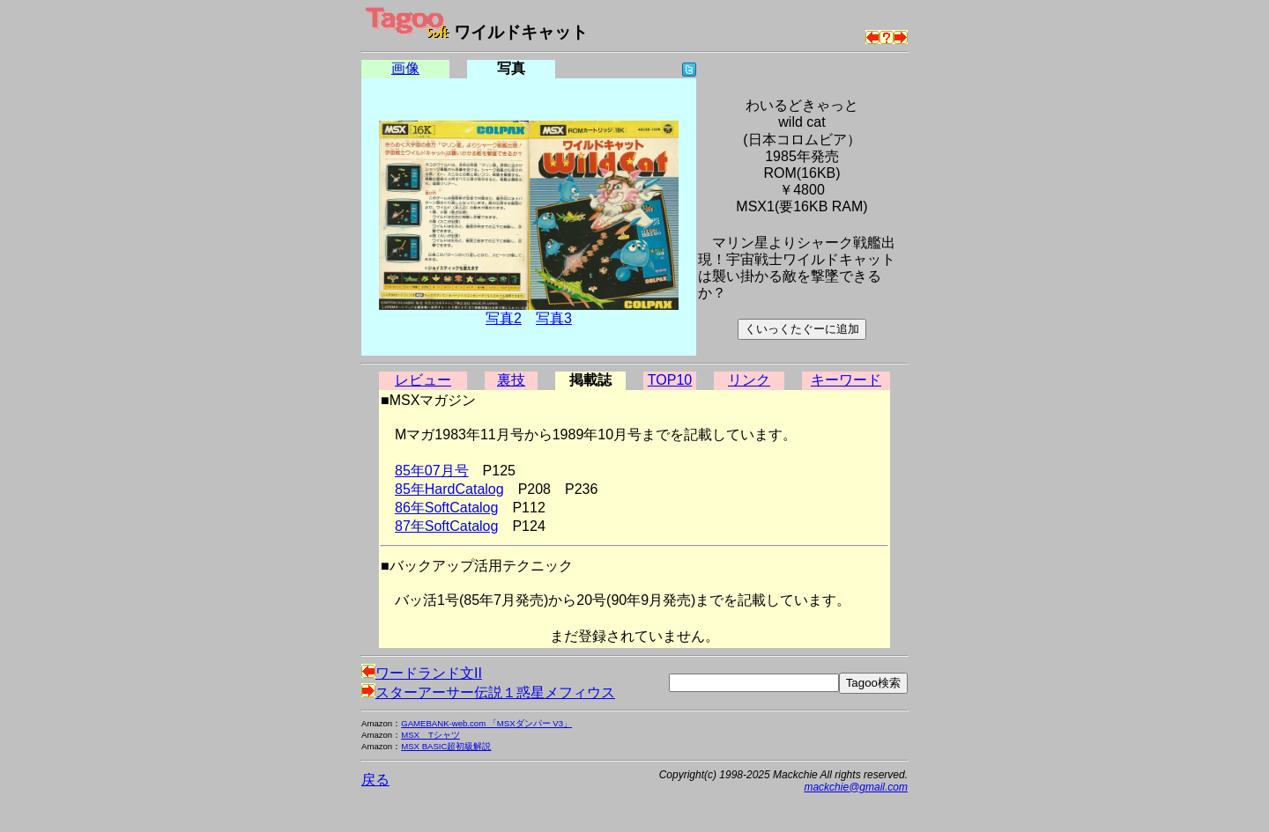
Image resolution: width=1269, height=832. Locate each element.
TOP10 (670, 379)
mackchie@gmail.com (856, 787)
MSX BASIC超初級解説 (446, 746)
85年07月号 (432, 470)
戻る (375, 779)
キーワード (846, 379)
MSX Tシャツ (430, 735)
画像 (405, 68)
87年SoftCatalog (446, 526)
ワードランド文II (421, 673)
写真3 (554, 318)
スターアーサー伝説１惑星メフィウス (488, 692)
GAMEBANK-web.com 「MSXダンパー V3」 (486, 723)
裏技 (511, 379)
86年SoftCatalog (446, 507)
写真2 (504, 318)
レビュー (423, 379)
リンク (749, 379)
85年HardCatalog (449, 489)
